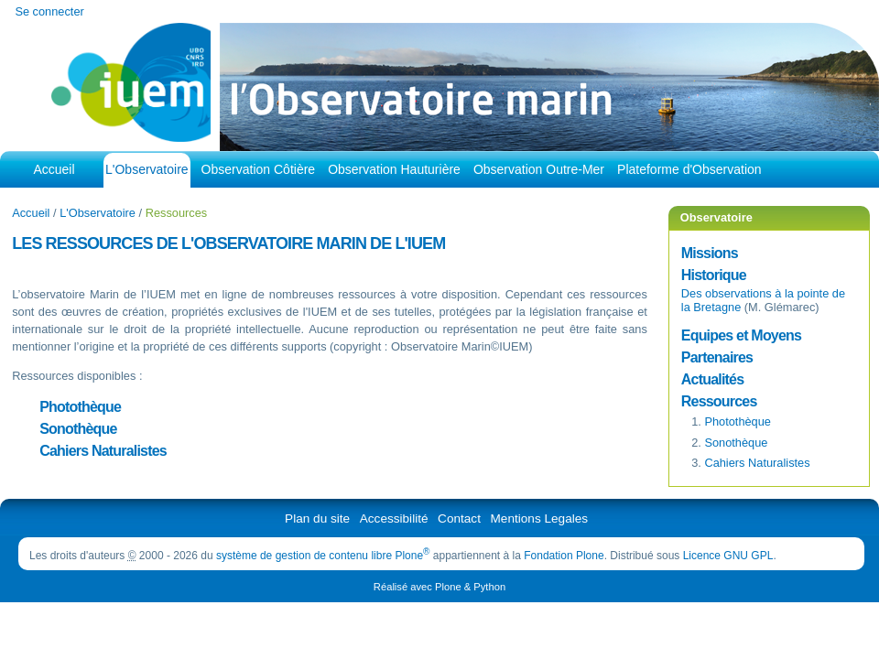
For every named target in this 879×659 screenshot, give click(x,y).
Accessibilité (394, 518)
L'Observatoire (147, 169)
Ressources (719, 401)
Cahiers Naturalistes (103, 451)
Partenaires (717, 357)
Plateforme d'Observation (689, 169)
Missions (709, 253)
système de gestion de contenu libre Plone (323, 555)
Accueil (53, 169)
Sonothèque (77, 429)
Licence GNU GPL (728, 555)
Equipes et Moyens (741, 335)
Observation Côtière (258, 169)
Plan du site (317, 518)
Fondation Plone (563, 555)
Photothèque (80, 407)
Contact (459, 518)
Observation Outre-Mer (538, 169)
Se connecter (49, 11)
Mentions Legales (540, 518)
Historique (713, 275)
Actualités (712, 379)
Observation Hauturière (394, 169)
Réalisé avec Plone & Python (439, 586)
